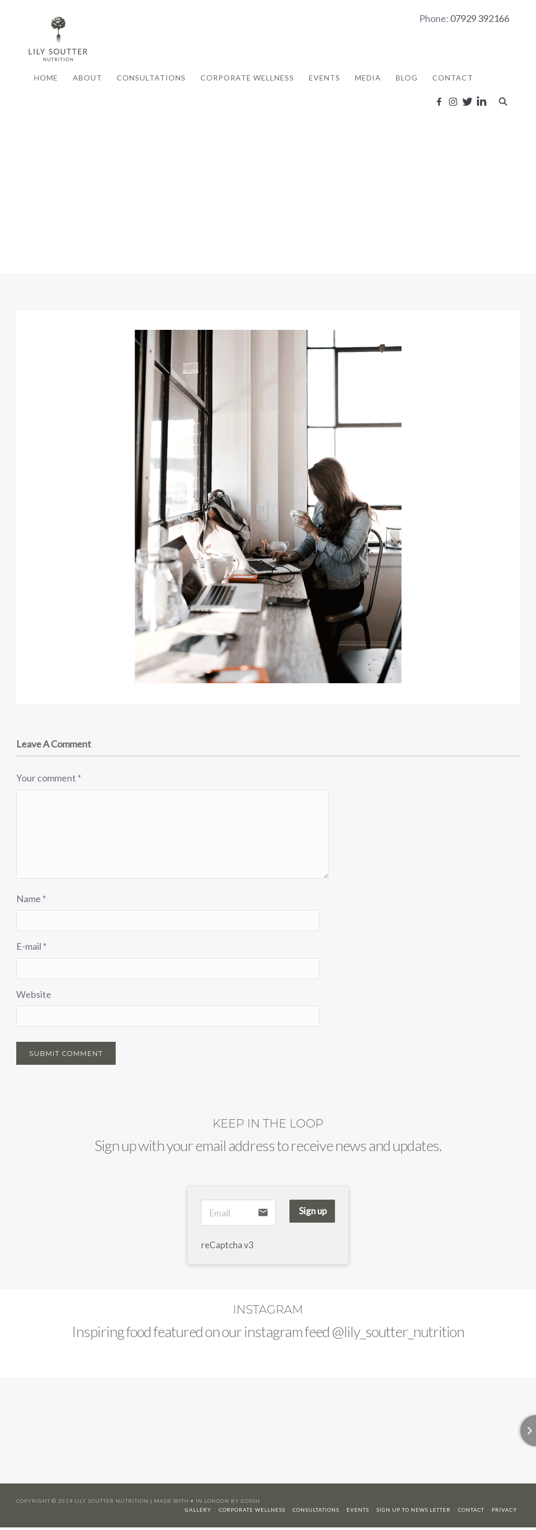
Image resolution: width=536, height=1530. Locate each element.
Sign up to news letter (413, 1512)
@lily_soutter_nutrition (398, 1334)
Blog (407, 78)
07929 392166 (479, 18)
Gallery (198, 1512)
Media (368, 78)
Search (503, 101)
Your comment (48, 780)
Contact (452, 78)
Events (324, 78)
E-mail (31, 948)
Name (31, 900)
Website (33, 997)
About (87, 78)
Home (46, 78)
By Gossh (245, 1503)
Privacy (504, 1512)
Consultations (151, 78)
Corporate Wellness (247, 78)
